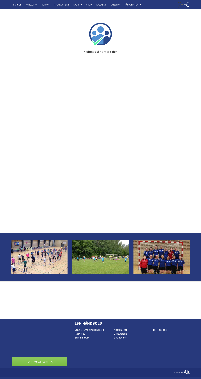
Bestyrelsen (120, 333)
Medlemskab (121, 329)
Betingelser (120, 337)
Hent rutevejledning (39, 361)
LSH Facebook (160, 329)
